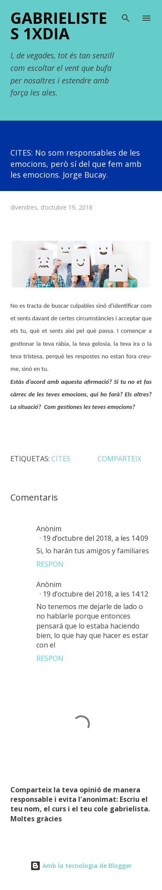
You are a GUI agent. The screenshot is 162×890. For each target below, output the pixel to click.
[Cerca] (126, 15)
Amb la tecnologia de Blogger (81, 865)
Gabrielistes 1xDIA (58, 25)
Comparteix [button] (119, 458)
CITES (60, 458)
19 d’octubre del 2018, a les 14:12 (95, 594)
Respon (50, 564)
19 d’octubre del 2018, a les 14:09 (95, 538)
